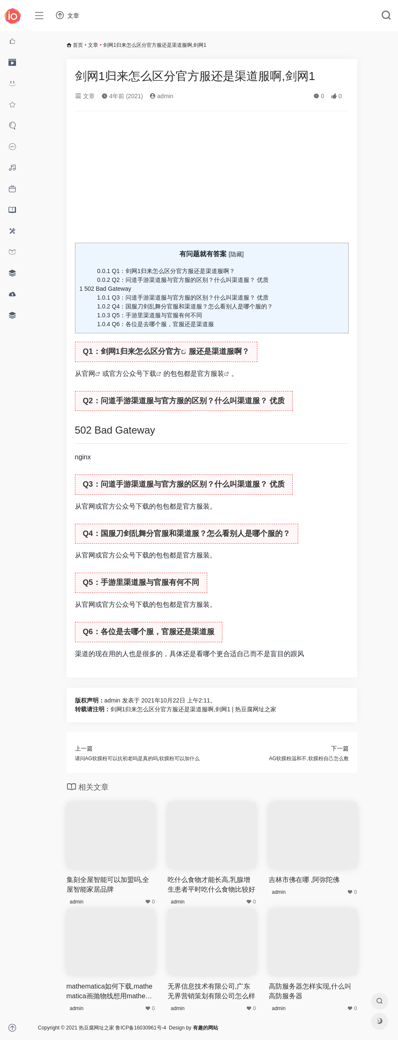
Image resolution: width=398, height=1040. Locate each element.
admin (161, 96)
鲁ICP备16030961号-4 (140, 1028)
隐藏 (236, 254)
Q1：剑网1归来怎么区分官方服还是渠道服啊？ (166, 271)
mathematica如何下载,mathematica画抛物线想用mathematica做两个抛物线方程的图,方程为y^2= (111, 992)
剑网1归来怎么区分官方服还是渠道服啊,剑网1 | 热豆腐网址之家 (193, 709)
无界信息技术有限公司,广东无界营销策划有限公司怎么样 (211, 991)
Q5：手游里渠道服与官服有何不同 (150, 315)
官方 (173, 351)
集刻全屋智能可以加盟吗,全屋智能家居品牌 (108, 884)
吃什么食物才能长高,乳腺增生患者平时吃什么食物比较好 (211, 884)
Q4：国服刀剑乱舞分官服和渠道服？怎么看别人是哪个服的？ (185, 306)
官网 (88, 373)
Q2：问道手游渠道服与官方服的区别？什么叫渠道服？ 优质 (183, 279)
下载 (149, 373)
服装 (217, 373)
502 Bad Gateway (105, 288)
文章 (93, 45)
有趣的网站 (205, 1028)
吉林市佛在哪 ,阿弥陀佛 (304, 879)
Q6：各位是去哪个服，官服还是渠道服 (155, 324)
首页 (78, 45)
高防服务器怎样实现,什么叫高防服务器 (310, 991)
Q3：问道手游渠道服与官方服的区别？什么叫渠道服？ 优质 (183, 297)
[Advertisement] (212, 180)
